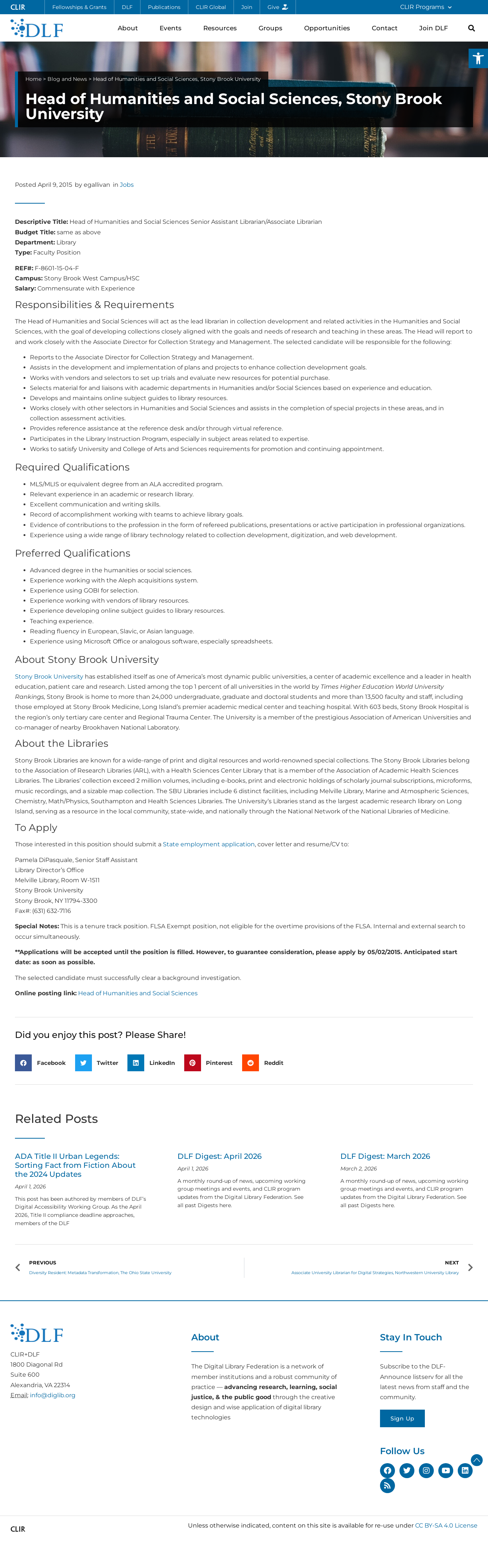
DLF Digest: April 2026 (219, 1156)
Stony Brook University (49, 676)
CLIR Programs (426, 7)
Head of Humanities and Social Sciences (138, 993)
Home (33, 79)
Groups (272, 28)
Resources (222, 28)
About (130, 28)
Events (172, 28)
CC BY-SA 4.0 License (446, 1525)
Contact (386, 28)
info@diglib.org (52, 1395)
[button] (478, 58)
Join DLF (435, 28)
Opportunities (329, 28)
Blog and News (67, 79)
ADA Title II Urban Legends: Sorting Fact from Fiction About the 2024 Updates (75, 1165)
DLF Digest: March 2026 (385, 1156)
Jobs (127, 184)
